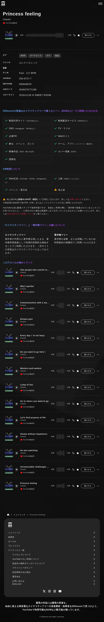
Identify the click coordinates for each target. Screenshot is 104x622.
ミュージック (14, 533)
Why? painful (27, 286)
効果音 (11, 537)
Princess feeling (28, 483)
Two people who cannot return (34, 270)
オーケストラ (36, 56)
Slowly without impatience (34, 434)
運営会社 (16, 576)
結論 (57, 56)
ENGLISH (17, 584)
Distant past (26, 319)
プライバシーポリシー (22, 568)
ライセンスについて (21, 554)
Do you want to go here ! (33, 352)
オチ (48, 56)
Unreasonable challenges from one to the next (34, 467)
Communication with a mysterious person (34, 303)
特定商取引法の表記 (21, 572)
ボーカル (12, 541)
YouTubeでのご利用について (20, 214)
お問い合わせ (75, 199)
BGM (23, 56)
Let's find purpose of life (33, 417)
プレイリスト (14, 546)
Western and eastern (31, 368)
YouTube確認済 (10, 23)
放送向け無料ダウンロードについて (28, 563)
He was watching (29, 450)
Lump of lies (26, 385)
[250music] (3, 3)
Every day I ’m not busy (32, 335)
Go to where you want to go (34, 401)
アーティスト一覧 (16, 550)
